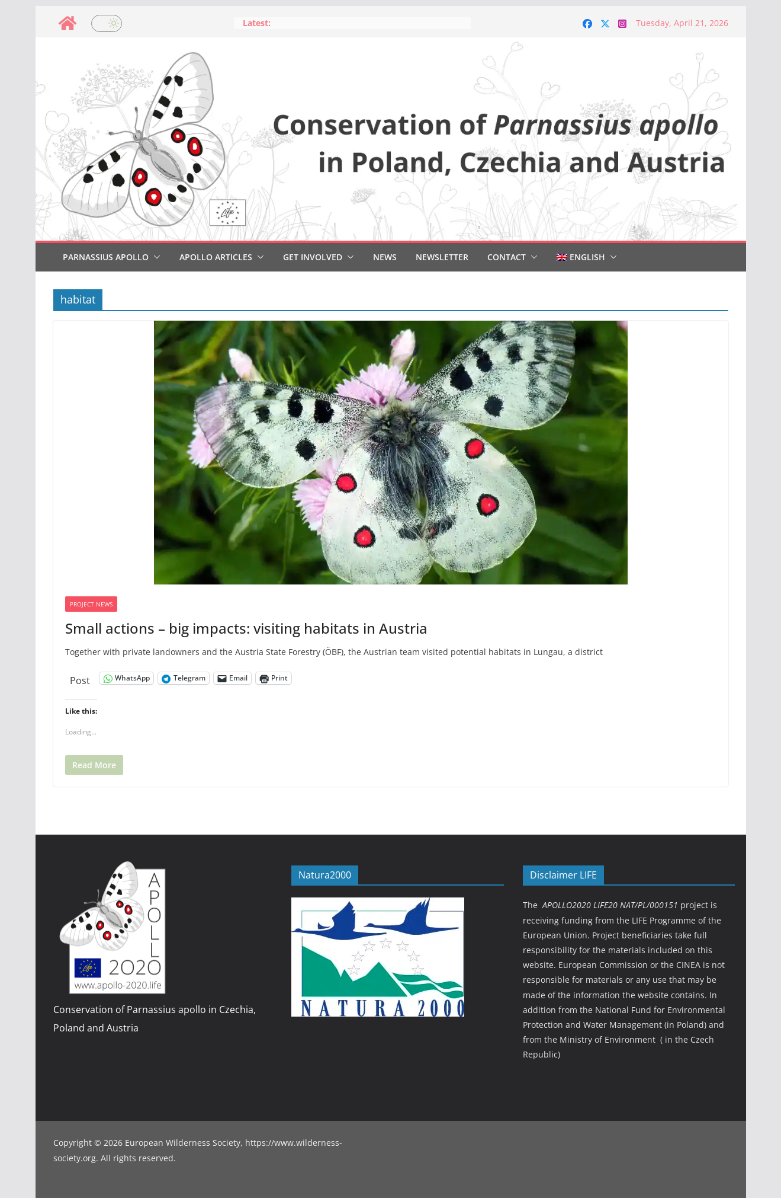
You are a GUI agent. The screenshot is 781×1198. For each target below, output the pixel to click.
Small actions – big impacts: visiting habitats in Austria (246, 628)
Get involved (312, 257)
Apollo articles (215, 257)
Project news (91, 604)
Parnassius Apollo (106, 257)
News (385, 257)
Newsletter (442, 257)
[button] (154, 257)
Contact (506, 257)
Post (80, 678)
